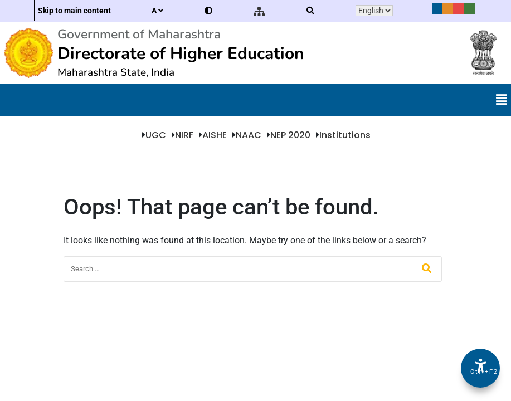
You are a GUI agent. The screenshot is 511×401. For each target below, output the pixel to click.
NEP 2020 (290, 135)
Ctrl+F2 (480, 371)
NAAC (248, 135)
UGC (155, 135)
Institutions (345, 135)
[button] (501, 99)
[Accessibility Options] (480, 368)
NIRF (184, 135)
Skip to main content (74, 10)
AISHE (214, 135)
